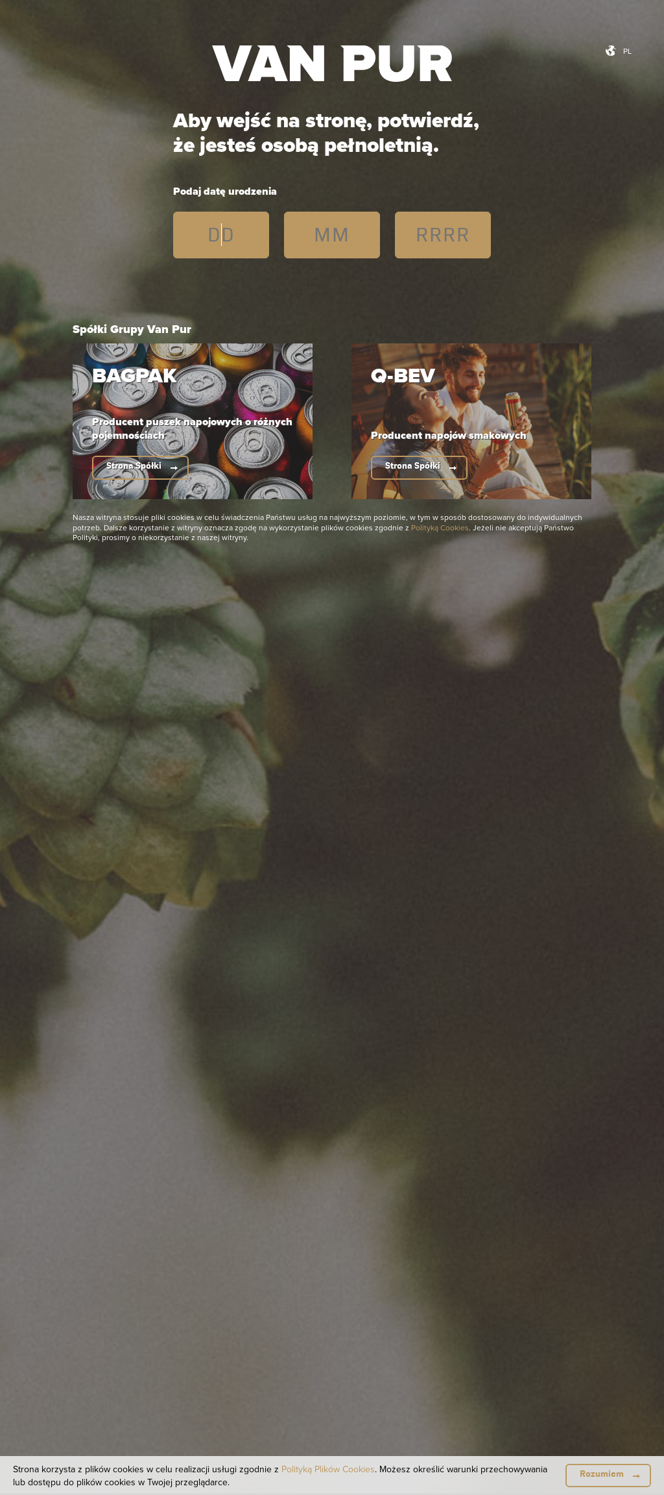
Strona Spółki (133, 465)
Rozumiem (602, 1473)
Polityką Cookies (440, 527)
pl (627, 50)
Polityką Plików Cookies (328, 1469)
